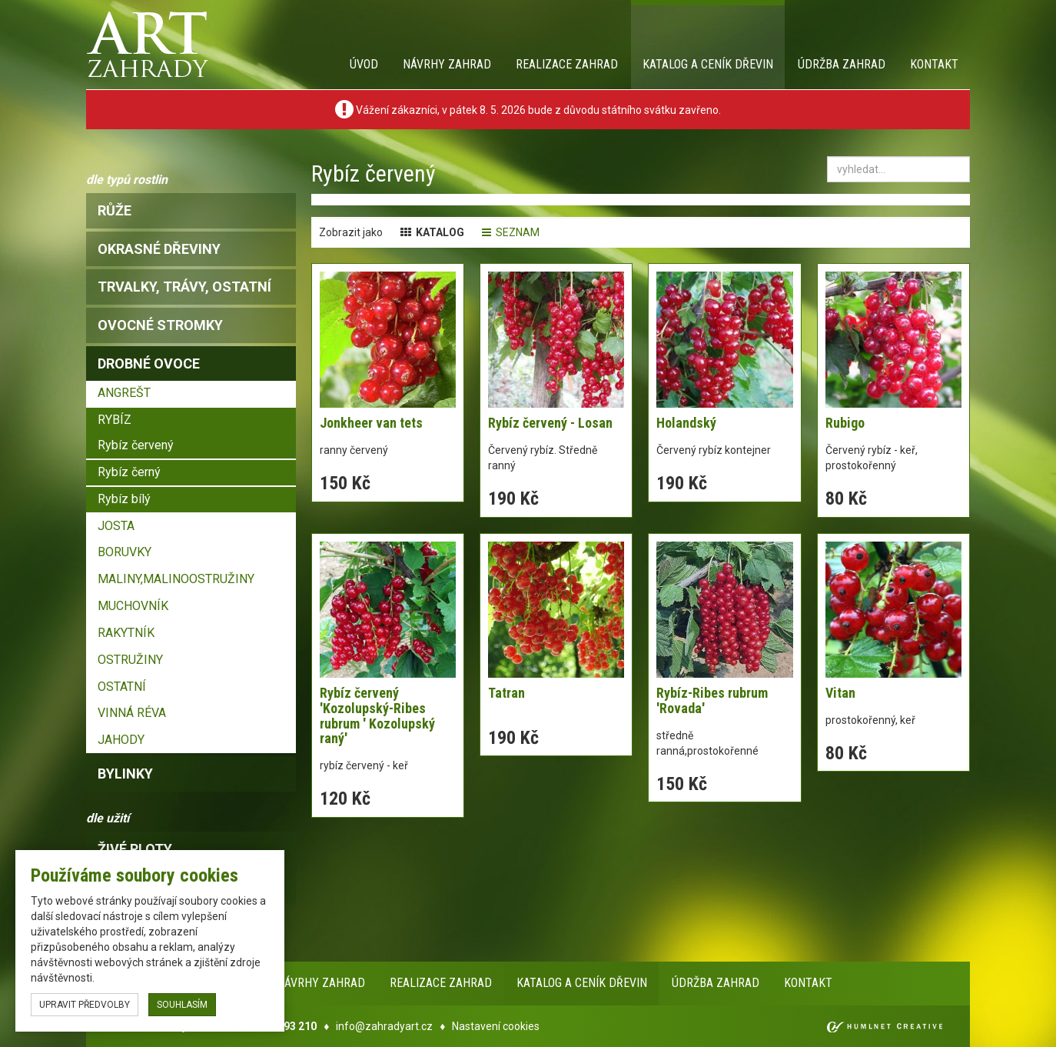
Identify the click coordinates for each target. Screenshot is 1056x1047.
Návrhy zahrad (447, 64)
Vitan (840, 693)
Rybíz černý (129, 472)
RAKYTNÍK (126, 632)
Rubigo (845, 423)
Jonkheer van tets (371, 423)
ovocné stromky (160, 325)
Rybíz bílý (124, 499)
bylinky (125, 773)
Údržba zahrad (841, 64)
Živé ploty (135, 849)
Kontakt (934, 64)
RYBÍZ (114, 419)
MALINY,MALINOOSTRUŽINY (176, 579)
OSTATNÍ (122, 686)
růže (114, 210)
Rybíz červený (136, 445)
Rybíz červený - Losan (550, 423)
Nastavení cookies (496, 1026)
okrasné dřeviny (159, 249)
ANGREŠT (124, 392)
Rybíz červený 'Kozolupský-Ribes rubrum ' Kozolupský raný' (377, 715)
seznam (511, 232)
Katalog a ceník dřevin (708, 64)
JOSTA (116, 525)
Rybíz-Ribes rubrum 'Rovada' (712, 700)
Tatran (506, 693)
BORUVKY (124, 552)
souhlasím (182, 1004)
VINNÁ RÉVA (132, 712)
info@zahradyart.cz (384, 1026)
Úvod (364, 64)
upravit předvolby (84, 1004)
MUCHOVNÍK (133, 606)
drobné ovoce (149, 363)
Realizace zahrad (567, 64)
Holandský (686, 423)
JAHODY (121, 739)
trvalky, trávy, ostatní (184, 286)
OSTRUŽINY (130, 659)
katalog (432, 232)
